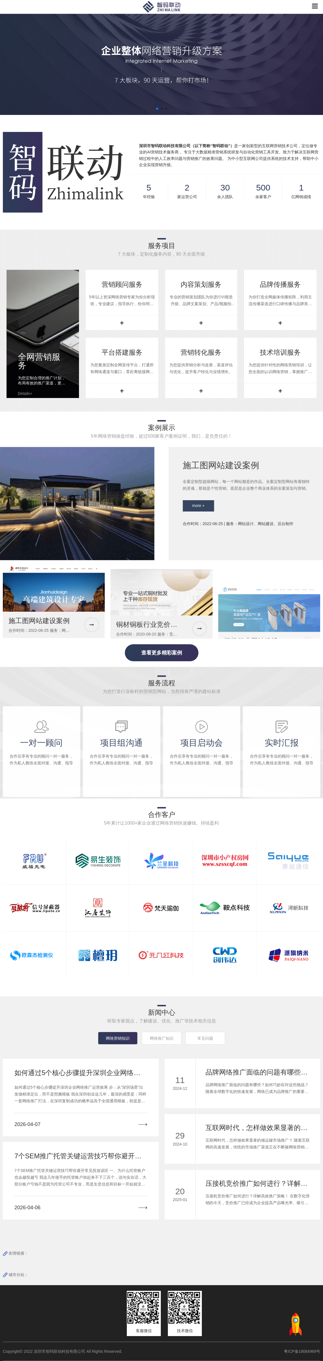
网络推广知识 (162, 1038)
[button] (157, 109)
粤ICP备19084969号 (302, 1351)
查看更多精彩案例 (161, 653)
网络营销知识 (118, 1038)
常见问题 (205, 1038)
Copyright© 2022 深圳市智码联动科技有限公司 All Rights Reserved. (65, 1351)
